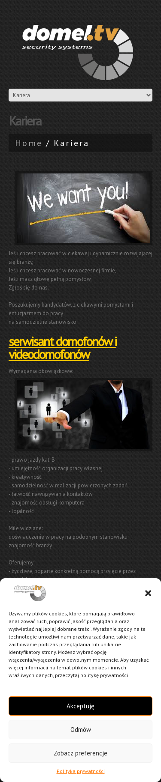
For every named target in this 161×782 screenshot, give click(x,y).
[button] (148, 593)
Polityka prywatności (81, 771)
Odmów (80, 729)
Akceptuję (80, 706)
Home (29, 143)
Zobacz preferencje (80, 753)
